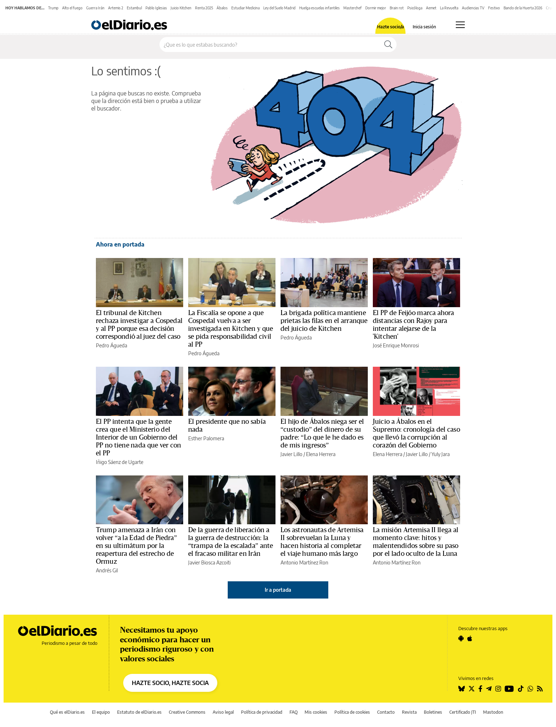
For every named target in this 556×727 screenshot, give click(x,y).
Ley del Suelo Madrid (279, 8)
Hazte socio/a (390, 27)
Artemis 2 (115, 8)
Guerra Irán (95, 8)
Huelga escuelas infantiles (319, 8)
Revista (409, 712)
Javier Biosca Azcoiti (209, 562)
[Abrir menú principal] (460, 25)
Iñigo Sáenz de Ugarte (119, 462)
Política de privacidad (261, 712)
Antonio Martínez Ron (304, 562)
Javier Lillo (291, 454)
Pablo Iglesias (156, 8)
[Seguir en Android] (461, 638)
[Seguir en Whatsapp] (530, 688)
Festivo (494, 8)
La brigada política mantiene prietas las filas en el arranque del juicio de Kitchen (324, 320)
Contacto (386, 712)
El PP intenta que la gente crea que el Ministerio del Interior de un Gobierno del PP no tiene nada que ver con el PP (138, 437)
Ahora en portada (120, 244)
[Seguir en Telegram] (489, 688)
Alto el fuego (72, 8)
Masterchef (352, 8)
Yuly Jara (440, 454)
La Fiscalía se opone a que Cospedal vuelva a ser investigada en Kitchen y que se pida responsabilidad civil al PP (230, 328)
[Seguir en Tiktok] (521, 688)
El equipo (101, 712)
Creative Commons (187, 712)
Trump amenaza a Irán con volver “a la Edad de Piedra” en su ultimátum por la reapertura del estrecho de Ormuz (136, 545)
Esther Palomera (206, 438)
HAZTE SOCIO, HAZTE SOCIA (170, 682)
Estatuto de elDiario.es (139, 712)
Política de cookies (352, 712)
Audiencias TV (473, 8)
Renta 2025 (204, 8)
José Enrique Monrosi (396, 345)
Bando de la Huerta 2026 (523, 8)
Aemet (431, 8)
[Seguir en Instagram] (498, 688)
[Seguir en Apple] (469, 638)
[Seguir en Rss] (540, 688)
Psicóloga (414, 8)
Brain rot (397, 8)
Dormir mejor (375, 8)
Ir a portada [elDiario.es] (278, 590)
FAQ (293, 712)
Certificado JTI (462, 712)
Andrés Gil (107, 570)
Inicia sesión (424, 27)
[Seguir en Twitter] (471, 688)
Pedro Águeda (111, 345)
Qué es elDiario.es (67, 712)
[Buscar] (388, 44)
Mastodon (493, 712)
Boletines (433, 712)
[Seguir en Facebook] (480, 688)
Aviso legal (223, 712)
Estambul (134, 8)
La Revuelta (449, 8)
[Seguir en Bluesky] (461, 688)
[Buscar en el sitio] (269, 44)
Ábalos (222, 8)
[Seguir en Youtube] (509, 688)
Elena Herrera (320, 454)
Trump (53, 8)
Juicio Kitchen (181, 8)
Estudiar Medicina (245, 8)
